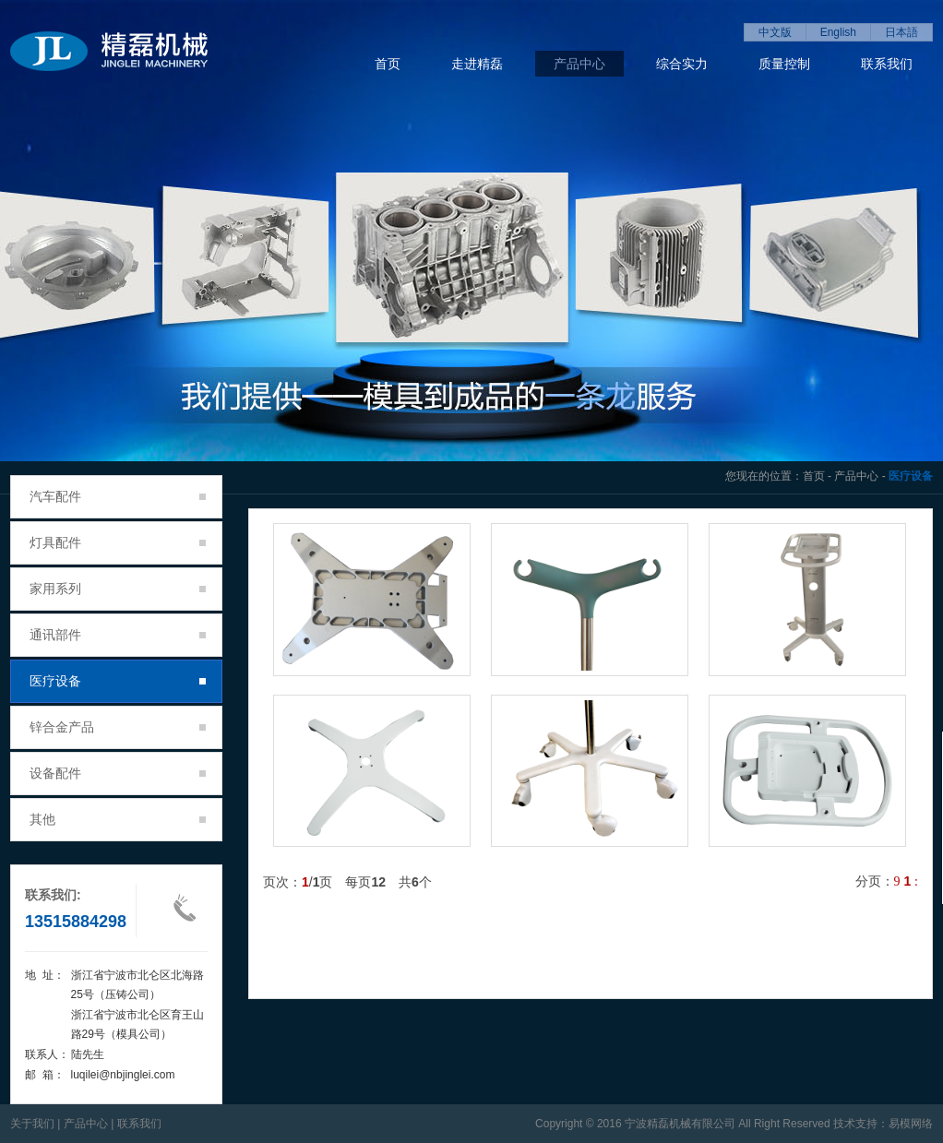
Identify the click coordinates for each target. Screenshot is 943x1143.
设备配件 (118, 773)
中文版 (775, 32)
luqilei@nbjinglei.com (123, 1074)
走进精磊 (477, 63)
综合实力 (682, 63)
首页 (387, 63)
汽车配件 (118, 496)
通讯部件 (118, 634)
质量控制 (784, 63)
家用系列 (118, 588)
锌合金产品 (118, 727)
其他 (118, 819)
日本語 (901, 32)
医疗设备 (118, 680)
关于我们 (32, 1123)
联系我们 (887, 63)
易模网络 (911, 1123)
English (838, 32)
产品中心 (579, 63)
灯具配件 (118, 542)
